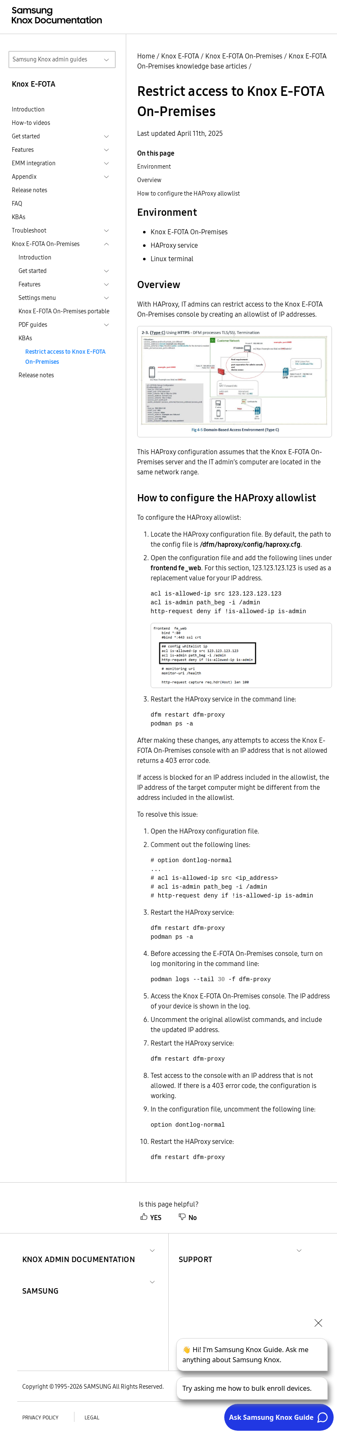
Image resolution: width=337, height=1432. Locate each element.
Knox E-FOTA (180, 56)
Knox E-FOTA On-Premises (243, 56)
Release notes (29, 190)
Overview (149, 180)
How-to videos (31, 123)
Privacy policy (40, 1417)
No (187, 1217)
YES (151, 1217)
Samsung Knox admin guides (50, 59)
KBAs (18, 217)
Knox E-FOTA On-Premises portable (64, 311)
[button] (78, 1249)
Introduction (28, 109)
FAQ (17, 203)
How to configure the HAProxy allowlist (188, 193)
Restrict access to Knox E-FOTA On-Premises (65, 356)
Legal (92, 1417)
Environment (154, 166)
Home (146, 56)
